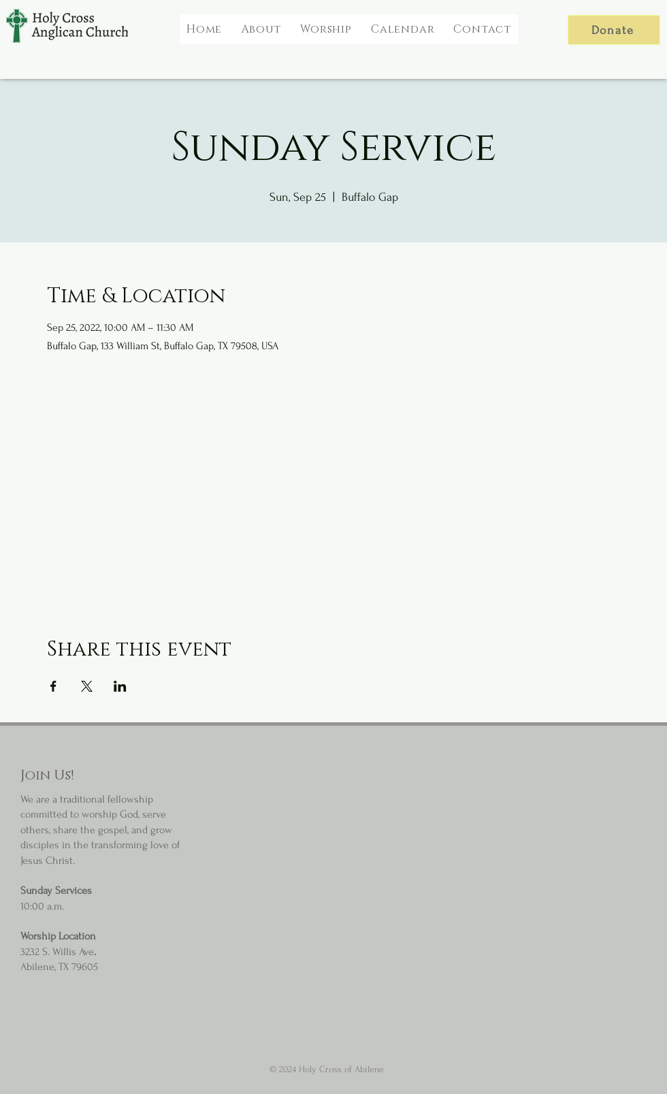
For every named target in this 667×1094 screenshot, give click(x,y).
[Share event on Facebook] (53, 686)
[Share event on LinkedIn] (120, 686)
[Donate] (614, 30)
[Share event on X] (86, 686)
